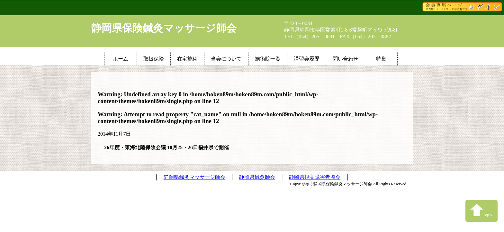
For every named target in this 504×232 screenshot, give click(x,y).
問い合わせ (345, 59)
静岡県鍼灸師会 (257, 177)
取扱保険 (153, 59)
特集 (381, 59)
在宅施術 (187, 59)
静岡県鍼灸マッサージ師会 (194, 177)
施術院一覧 (268, 59)
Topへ (481, 210)
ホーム (120, 59)
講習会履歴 (307, 59)
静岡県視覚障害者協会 (314, 177)
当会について (226, 59)
